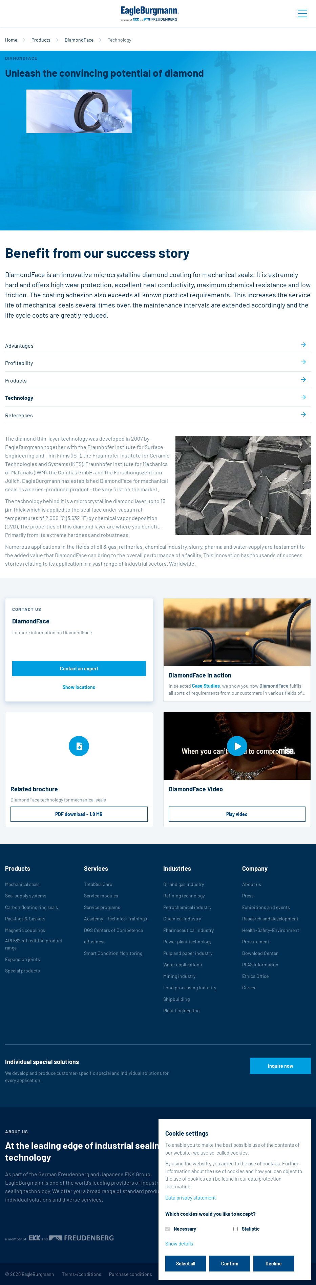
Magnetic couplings (25, 930)
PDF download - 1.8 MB (79, 814)
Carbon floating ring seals (31, 907)
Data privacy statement (190, 1197)
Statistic (251, 1229)
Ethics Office (255, 976)
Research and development (270, 918)
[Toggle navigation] (302, 13)
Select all (185, 1263)
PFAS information (260, 964)
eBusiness (95, 941)
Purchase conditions (130, 1274)
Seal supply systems (25, 895)
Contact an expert (79, 668)
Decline (274, 1263)
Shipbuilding (176, 999)
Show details (179, 1243)
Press (248, 895)
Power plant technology (187, 941)
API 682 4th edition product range (33, 944)
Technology (19, 397)
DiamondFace (79, 40)
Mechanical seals (22, 884)
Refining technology (184, 895)
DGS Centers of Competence (113, 930)
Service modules (101, 895)
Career (249, 987)
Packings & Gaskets (25, 918)
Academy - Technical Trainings (115, 918)
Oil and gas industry (183, 884)
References (19, 415)
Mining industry (179, 976)
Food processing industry (189, 987)
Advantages (19, 345)
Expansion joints (22, 959)
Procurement (255, 941)
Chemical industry (182, 918)
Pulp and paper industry (187, 953)
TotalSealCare (98, 884)
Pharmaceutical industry (188, 930)
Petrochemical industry (187, 907)
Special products (22, 970)
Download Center (260, 953)
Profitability (19, 363)
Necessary (185, 1229)
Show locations (79, 687)
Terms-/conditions (81, 1274)
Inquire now (280, 1066)
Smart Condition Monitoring (113, 953)
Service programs (102, 907)
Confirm (229, 1263)
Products (40, 40)
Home (11, 40)
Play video (237, 814)
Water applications (182, 964)
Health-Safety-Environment (270, 930)
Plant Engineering (181, 1010)
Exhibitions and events (266, 907)
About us (251, 884)
